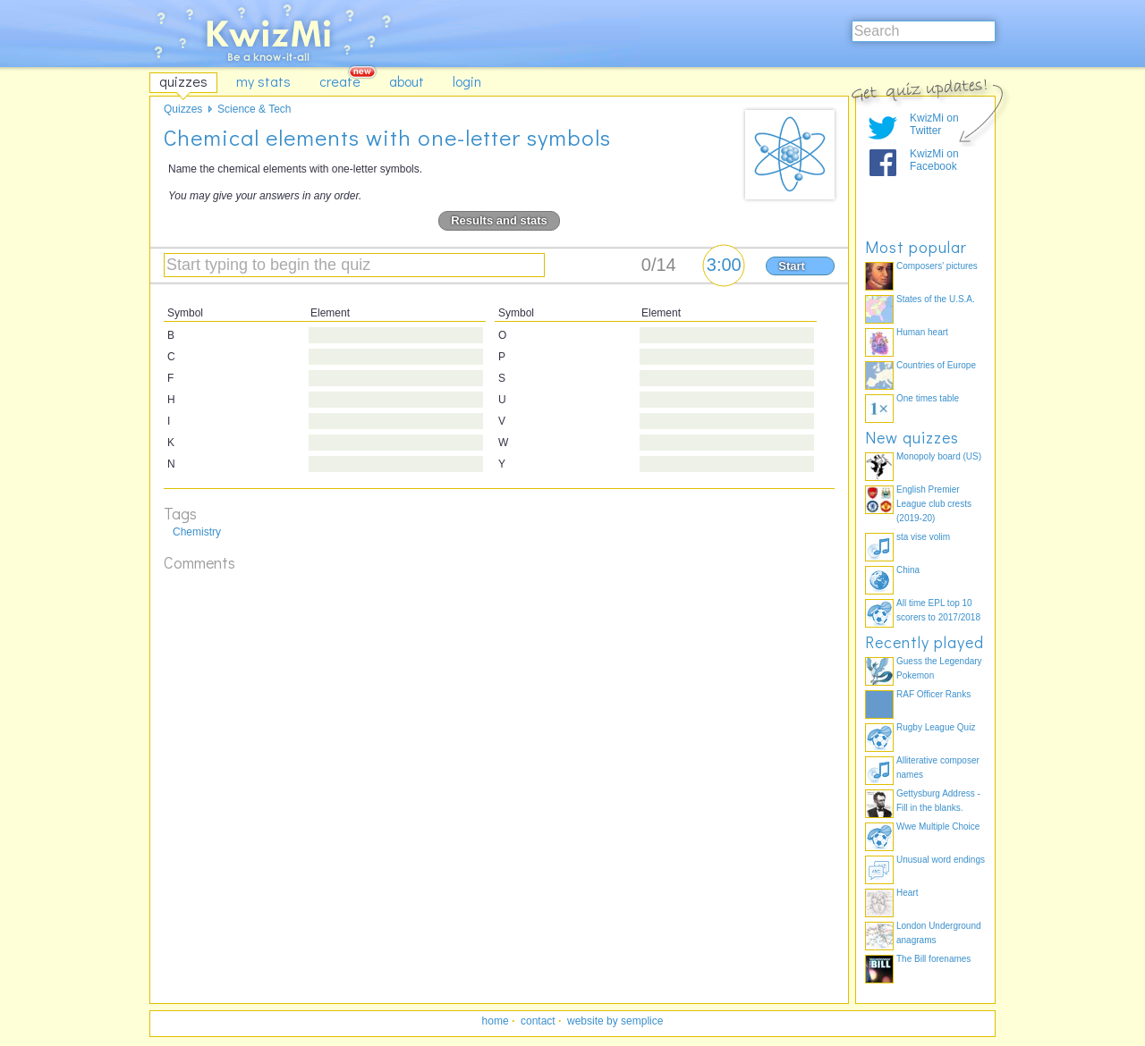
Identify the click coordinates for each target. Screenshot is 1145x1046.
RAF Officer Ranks (933, 694)
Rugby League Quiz (935, 727)
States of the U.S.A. (935, 299)
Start (791, 266)
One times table (927, 398)
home (495, 1021)
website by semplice (615, 1021)
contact (538, 1021)
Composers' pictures (937, 266)
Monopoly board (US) (938, 456)
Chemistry (197, 532)
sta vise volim (923, 537)
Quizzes (183, 109)
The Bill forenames (933, 959)
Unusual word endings (940, 860)
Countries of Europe (936, 365)
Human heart (922, 332)
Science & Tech (254, 109)
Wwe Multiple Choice (938, 826)
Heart (907, 893)
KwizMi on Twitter (934, 124)
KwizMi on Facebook (934, 160)
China (908, 570)
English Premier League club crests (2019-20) (933, 504)
